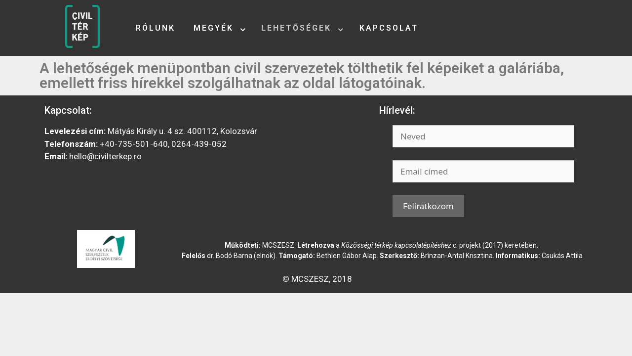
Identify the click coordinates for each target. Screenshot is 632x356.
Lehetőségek (296, 28)
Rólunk (155, 28)
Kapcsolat (388, 28)
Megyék (214, 28)
